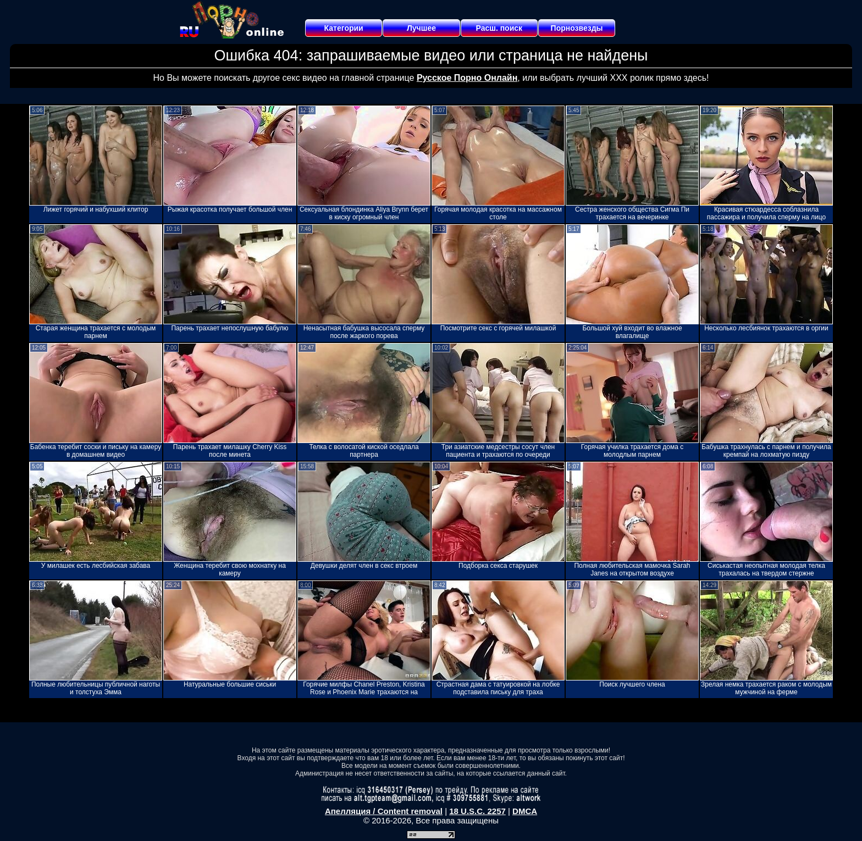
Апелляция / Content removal (384, 811)
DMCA (524, 811)
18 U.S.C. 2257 (477, 811)
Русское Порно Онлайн (467, 77)
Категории (343, 28)
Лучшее (421, 28)
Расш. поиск (499, 28)
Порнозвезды (577, 28)
